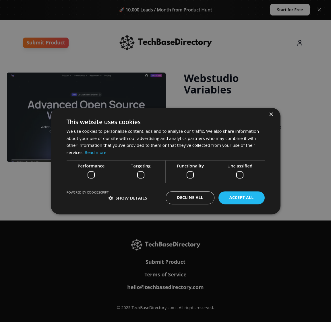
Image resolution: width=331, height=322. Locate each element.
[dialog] (165, 161)
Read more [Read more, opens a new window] (96, 152)
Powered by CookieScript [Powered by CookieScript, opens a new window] (88, 192)
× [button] (271, 114)
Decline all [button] (190, 197)
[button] (128, 197)
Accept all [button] (241, 197)
